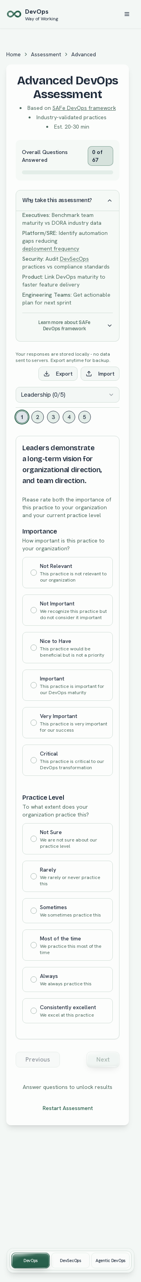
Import (100, 373)
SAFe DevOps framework (84, 107)
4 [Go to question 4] (68, 417)
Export (57, 373)
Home (13, 54)
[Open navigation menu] (127, 14)
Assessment (46, 54)
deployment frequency (50, 248)
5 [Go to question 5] (84, 417)
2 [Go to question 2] (37, 417)
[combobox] (67, 395)
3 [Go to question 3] (53, 417)
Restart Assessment (68, 1108)
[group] (70, 1260)
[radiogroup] (67, 666)
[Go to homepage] (32, 14)
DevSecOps (74, 258)
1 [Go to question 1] (22, 417)
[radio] (34, 572)
